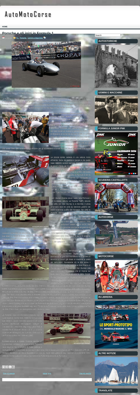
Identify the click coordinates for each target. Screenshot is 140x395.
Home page (47, 373)
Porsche (23, 38)
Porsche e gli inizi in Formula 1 (28, 33)
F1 (17, 38)
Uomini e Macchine (35, 38)
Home (4, 27)
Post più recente (9, 373)
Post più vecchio (85, 373)
